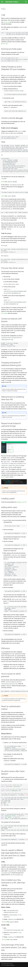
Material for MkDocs (10, 965)
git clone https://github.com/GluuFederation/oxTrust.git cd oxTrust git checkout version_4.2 (14, 261)
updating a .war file (21, 502)
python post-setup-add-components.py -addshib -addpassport (16, 111)
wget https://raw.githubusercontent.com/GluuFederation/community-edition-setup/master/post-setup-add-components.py (16, 101)
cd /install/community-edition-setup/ (15, 94)
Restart (3, 181)
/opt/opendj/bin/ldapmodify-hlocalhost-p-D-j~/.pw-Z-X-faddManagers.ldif (14, 839)
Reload (5, 922)
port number (4, 313)
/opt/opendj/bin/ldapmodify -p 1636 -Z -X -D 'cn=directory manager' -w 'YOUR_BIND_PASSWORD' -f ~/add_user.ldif (16, 591)
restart (3, 477)
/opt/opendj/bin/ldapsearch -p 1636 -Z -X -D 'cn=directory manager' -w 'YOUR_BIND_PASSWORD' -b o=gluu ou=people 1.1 (16, 545)
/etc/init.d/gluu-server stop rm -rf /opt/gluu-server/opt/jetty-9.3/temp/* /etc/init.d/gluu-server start (14, 59)
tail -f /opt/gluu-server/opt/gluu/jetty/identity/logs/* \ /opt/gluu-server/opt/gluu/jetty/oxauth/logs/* (14, 33)
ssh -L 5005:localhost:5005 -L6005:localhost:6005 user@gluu (14, 212)
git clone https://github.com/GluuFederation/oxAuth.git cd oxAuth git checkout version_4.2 (14, 250)
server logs (7, 22)
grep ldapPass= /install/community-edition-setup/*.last (14, 691)
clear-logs (5, 43)
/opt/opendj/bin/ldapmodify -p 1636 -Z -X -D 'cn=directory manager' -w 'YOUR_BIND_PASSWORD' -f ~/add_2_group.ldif (16, 634)
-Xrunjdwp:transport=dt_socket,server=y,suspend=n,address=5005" (14, 192)
